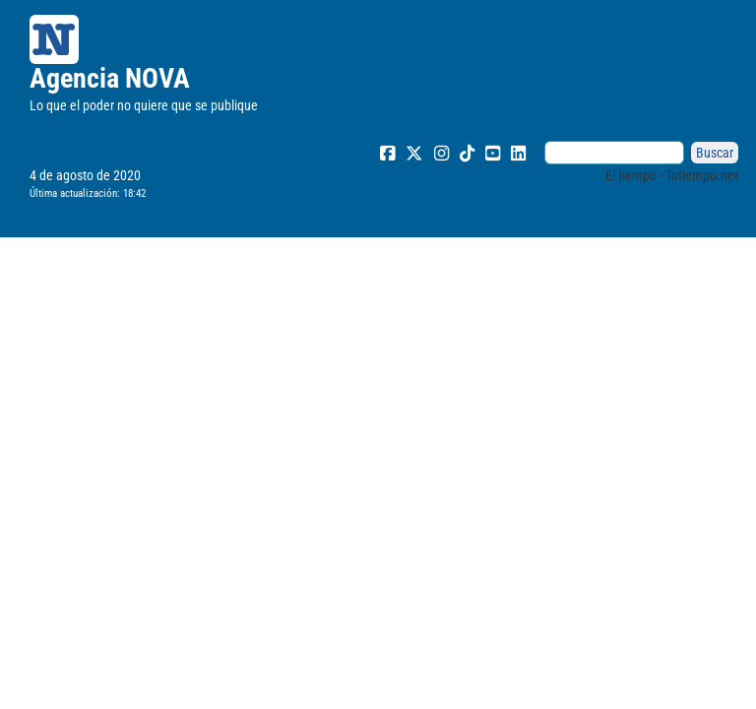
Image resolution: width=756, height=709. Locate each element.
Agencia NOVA (110, 78)
